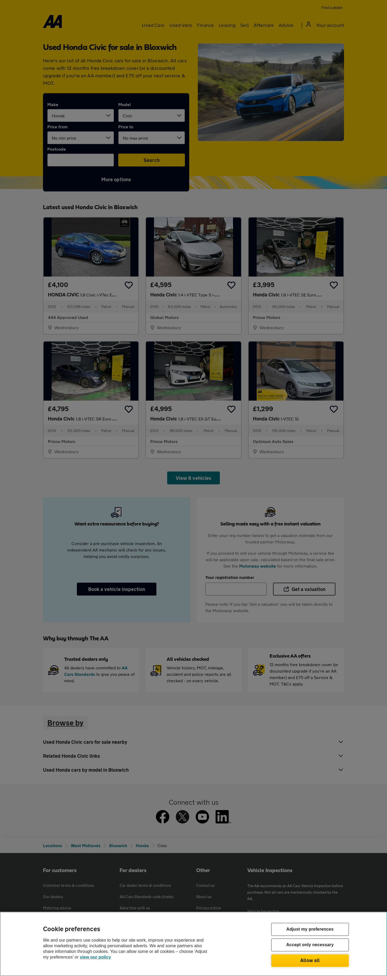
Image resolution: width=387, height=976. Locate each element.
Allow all (310, 960)
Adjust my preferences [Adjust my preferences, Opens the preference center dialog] (310, 929)
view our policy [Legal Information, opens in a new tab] (95, 957)
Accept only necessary (310, 945)
